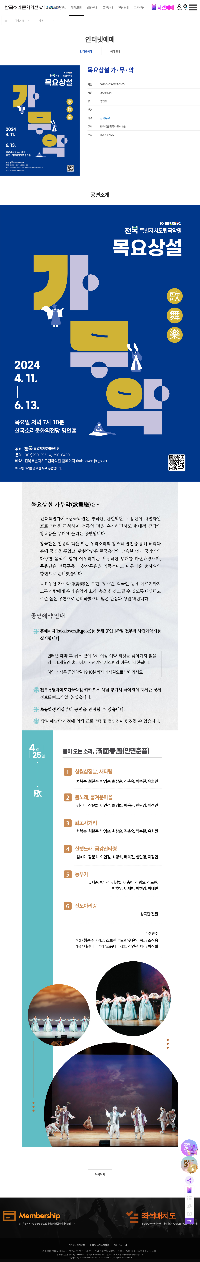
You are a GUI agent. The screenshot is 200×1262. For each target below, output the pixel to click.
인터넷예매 (86, 51)
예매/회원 (76, 7)
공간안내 (108, 7)
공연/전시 (61, 7)
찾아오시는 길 (120, 1245)
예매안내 (115, 51)
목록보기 (100, 1174)
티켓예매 (162, 7)
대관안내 (92, 7)
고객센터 (139, 7)
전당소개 (123, 7)
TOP (189, 1221)
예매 (41, 20)
